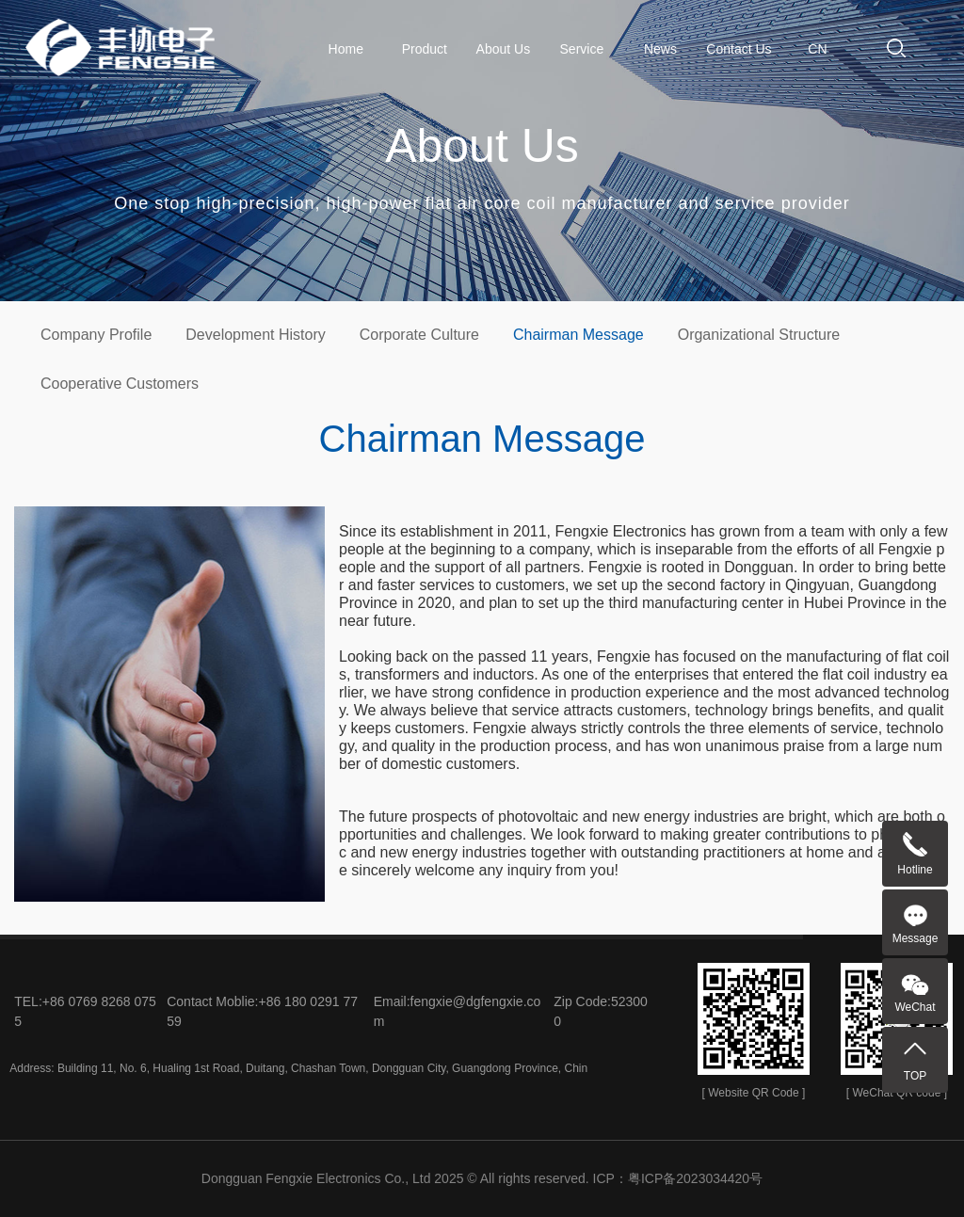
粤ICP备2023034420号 (695, 1178)
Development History (255, 335)
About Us (503, 48)
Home (346, 48)
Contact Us (738, 48)
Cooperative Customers (119, 384)
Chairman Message (578, 335)
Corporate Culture (419, 335)
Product (424, 48)
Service (582, 48)
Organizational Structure (759, 335)
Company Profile (96, 335)
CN (817, 48)
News (660, 48)
